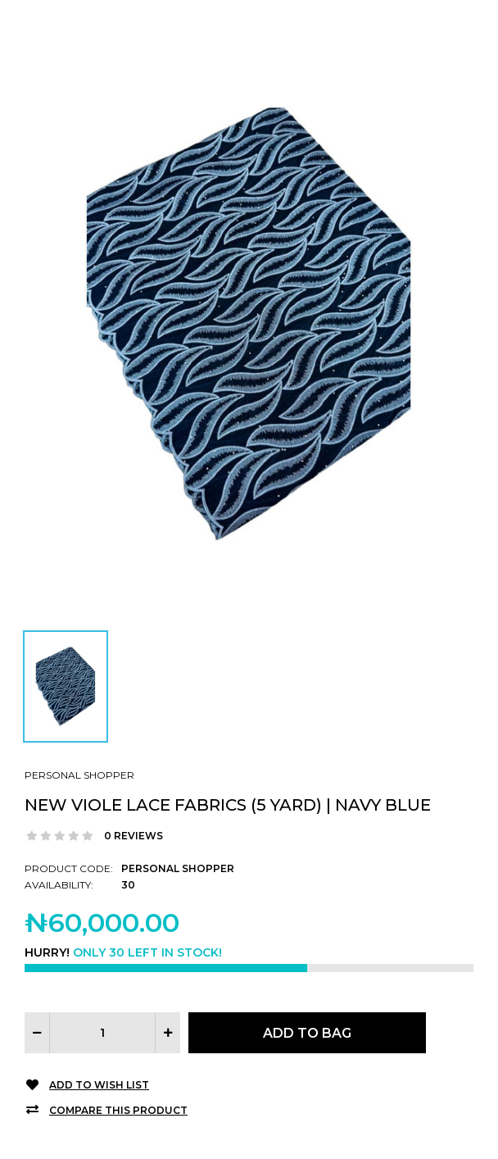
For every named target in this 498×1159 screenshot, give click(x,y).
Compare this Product (118, 1110)
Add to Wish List (99, 1085)
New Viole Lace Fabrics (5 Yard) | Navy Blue (228, 805)
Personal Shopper (79, 775)
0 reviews (133, 835)
